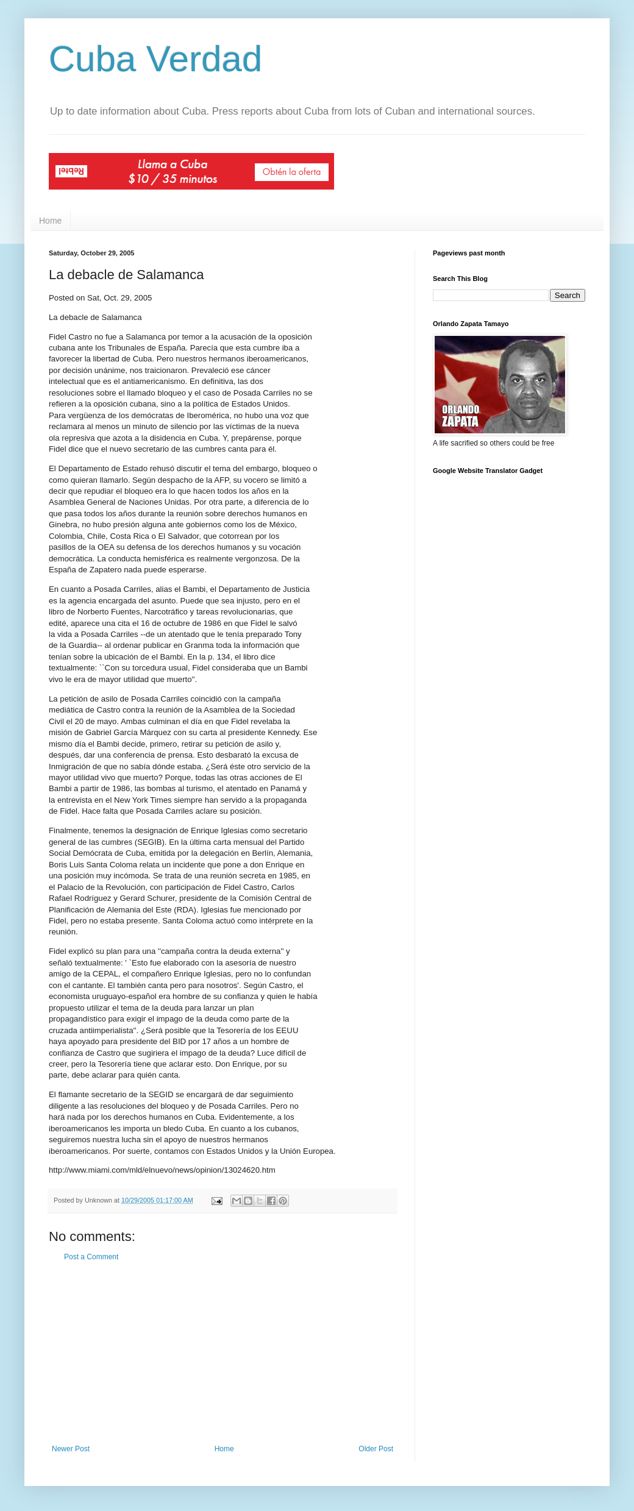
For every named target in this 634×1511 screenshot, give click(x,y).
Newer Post (71, 1449)
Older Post (375, 1449)
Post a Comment (91, 1257)
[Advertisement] (222, 1353)
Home (50, 221)
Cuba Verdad (155, 58)
